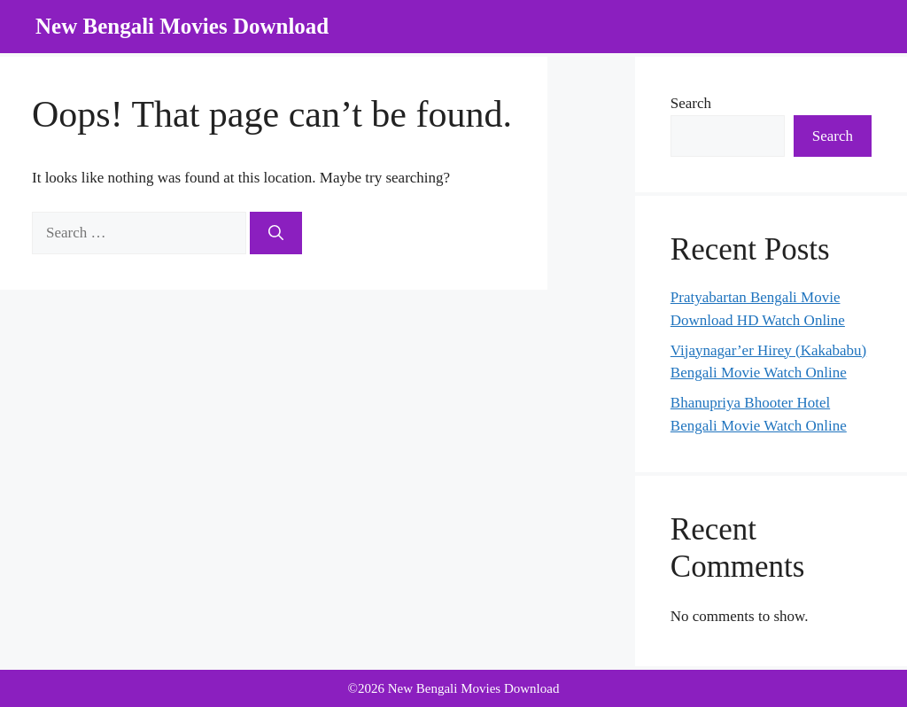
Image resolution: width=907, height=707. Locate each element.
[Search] (276, 233)
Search (691, 103)
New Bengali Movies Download (182, 26)
